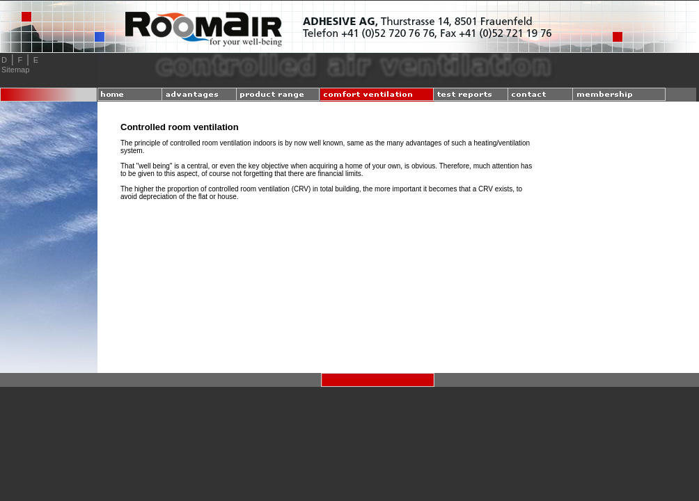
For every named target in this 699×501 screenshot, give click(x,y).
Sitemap (15, 69)
